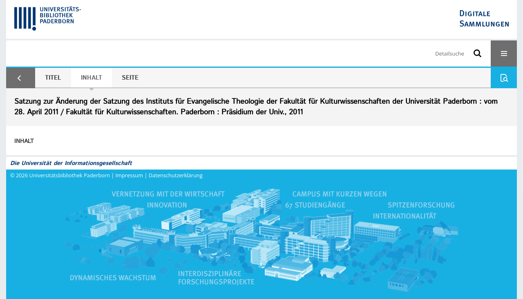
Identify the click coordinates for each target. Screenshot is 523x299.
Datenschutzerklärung (176, 175)
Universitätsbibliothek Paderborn (69, 175)
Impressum (129, 175)
